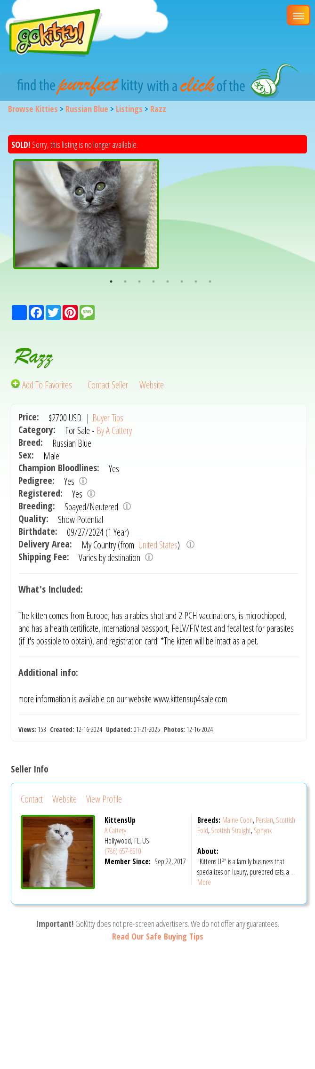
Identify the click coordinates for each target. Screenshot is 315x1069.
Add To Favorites (42, 384)
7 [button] (196, 281)
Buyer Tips (107, 417)
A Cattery (115, 830)
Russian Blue (86, 108)
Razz (158, 108)
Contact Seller (108, 384)
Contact (32, 799)
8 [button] (210, 281)
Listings (129, 108)
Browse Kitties (33, 108)
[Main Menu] (298, 15)
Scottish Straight (231, 830)
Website (151, 384)
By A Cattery (114, 430)
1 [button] (111, 281)
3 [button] (139, 281)
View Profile (104, 799)
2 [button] (125, 281)
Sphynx (263, 830)
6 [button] (181, 281)
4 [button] (153, 281)
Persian (264, 820)
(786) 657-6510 (123, 851)
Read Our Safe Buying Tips (157, 936)
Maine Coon (237, 820)
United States (157, 545)
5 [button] (167, 281)
